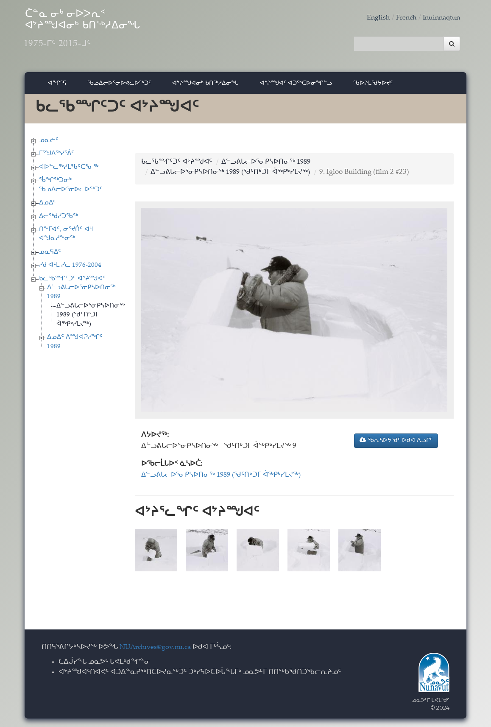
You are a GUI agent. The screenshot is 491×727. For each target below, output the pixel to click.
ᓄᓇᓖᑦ (49, 143)
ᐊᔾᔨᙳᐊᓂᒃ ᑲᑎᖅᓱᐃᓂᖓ (205, 86)
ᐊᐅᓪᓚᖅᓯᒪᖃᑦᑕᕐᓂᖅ (68, 170)
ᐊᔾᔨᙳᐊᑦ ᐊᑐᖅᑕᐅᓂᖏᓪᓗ (296, 86)
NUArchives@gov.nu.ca (158, 648)
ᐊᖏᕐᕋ (57, 86)
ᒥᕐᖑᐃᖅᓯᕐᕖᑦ (56, 157)
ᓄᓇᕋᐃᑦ (50, 255)
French (402, 18)
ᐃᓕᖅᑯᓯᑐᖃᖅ (58, 219)
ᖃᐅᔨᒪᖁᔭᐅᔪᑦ (373, 86)
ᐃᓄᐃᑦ (47, 206)
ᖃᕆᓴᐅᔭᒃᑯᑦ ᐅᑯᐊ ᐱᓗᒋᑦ (396, 443)
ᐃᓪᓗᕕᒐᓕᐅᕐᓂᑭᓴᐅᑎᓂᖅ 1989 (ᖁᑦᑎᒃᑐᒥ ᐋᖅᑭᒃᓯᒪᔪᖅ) (90, 318)
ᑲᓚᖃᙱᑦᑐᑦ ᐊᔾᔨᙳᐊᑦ (72, 282)
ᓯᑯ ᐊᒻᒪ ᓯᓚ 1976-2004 (70, 269)
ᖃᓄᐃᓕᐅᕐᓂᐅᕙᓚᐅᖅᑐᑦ (119, 86)
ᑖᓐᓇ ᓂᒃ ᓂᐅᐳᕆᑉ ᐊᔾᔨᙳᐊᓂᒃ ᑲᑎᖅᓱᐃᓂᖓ (107, 34)
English (373, 18)
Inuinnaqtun (439, 18)
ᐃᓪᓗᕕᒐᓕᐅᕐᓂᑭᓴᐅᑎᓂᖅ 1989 (271, 165)
